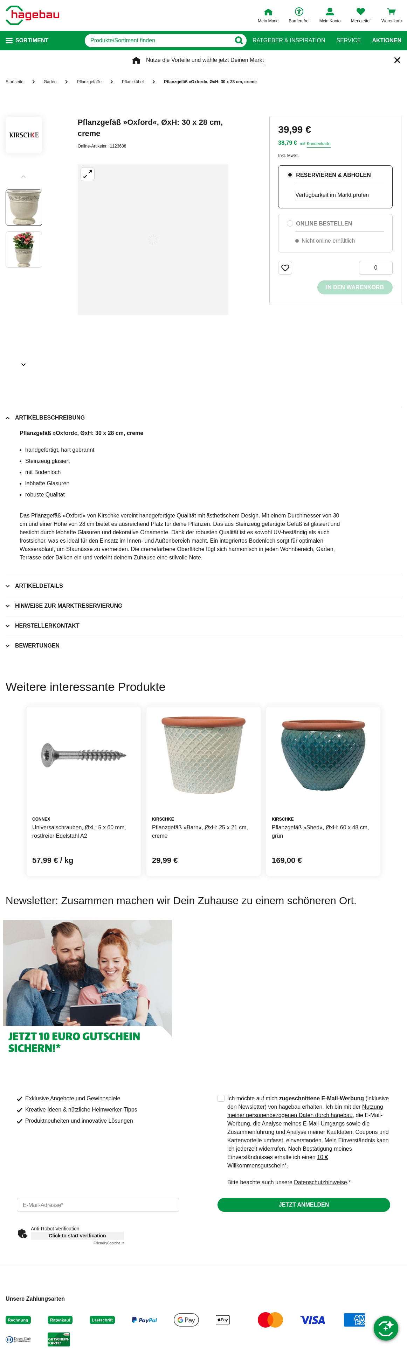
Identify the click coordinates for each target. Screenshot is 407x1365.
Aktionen (386, 40)
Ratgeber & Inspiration (289, 40)
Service (348, 40)
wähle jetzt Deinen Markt (233, 60)
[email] (98, 1205)
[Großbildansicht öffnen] (153, 239)
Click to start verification (77, 1235)
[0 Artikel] (375, 268)
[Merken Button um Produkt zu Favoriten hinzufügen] (285, 268)
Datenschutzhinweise (320, 1182)
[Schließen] (397, 60)
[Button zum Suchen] (239, 40)
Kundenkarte (319, 143)
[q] (158, 40)
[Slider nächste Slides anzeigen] (24, 362)
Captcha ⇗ (109, 1243)
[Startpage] (32, 15)
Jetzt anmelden (304, 1205)
